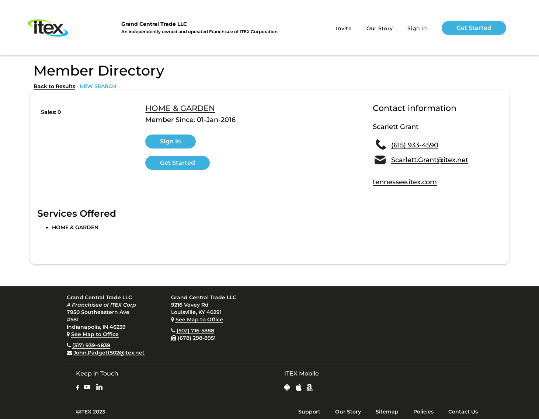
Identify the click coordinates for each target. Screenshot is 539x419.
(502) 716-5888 (195, 330)
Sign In (170, 141)
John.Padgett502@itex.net (109, 352)
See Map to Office (95, 334)
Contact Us (463, 411)
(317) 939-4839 (91, 345)
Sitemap (387, 411)
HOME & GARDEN (180, 108)
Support (309, 411)
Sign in (417, 28)
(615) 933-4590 (414, 145)
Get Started (473, 27)
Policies (423, 411)
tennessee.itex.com (405, 182)
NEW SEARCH (98, 86)
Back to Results (54, 86)
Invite (344, 28)
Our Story (379, 28)
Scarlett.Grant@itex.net (429, 160)
